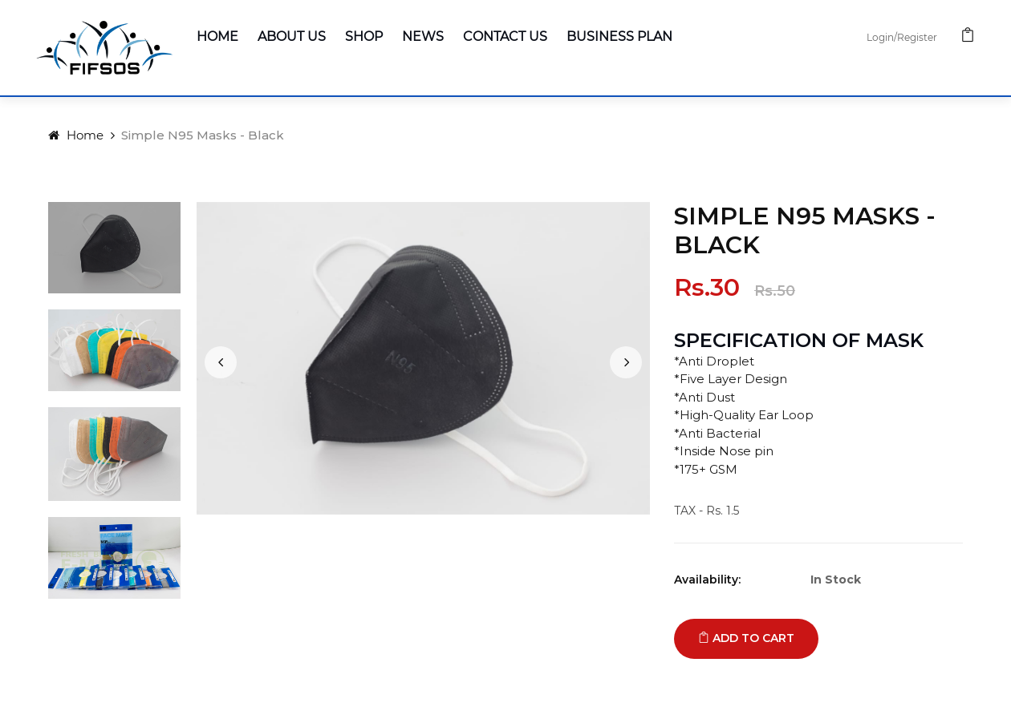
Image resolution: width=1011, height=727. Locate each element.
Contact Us (505, 36)
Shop (364, 36)
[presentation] (221, 362)
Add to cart (746, 638)
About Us (292, 36)
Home (217, 36)
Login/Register (902, 37)
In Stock (835, 579)
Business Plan (619, 36)
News (423, 36)
